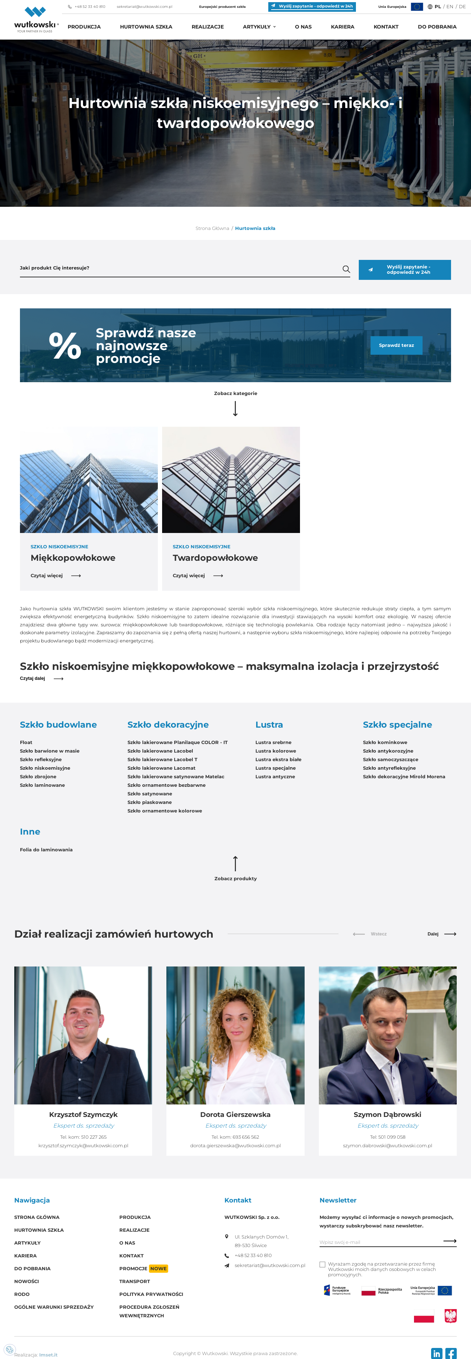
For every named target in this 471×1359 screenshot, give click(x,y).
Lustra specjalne (275, 768)
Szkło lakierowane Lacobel (160, 751)
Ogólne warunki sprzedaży (54, 1307)
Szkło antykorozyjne (388, 751)
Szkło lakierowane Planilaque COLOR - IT (178, 742)
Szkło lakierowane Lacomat (162, 768)
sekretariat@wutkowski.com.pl (141, 6)
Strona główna (36, 1217)
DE (462, 6)
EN (450, 6)
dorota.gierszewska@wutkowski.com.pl (235, 1145)
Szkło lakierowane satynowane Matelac (176, 776)
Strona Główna (212, 228)
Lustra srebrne (273, 742)
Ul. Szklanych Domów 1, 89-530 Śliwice (256, 1241)
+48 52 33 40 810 (86, 6)
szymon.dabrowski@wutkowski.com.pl (387, 1145)
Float (26, 742)
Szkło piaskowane (150, 802)
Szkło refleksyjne (41, 759)
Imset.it (48, 1355)
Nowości (26, 1281)
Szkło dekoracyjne (168, 725)
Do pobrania (437, 27)
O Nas (303, 27)
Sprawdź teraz (396, 345)
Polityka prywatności (151, 1294)
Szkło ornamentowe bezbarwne (167, 785)
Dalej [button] (442, 934)
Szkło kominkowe (385, 742)
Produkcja (84, 27)
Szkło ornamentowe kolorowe (165, 811)
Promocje (143, 1269)
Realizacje (208, 27)
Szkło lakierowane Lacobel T (162, 759)
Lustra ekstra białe (278, 759)
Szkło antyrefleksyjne (389, 768)
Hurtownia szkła (146, 27)
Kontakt (386, 27)
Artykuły (256, 27)
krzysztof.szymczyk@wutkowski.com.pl (83, 1145)
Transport (134, 1281)
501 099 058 (391, 1137)
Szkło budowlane (58, 725)
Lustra (269, 725)
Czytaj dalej (41, 678)
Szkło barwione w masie (49, 751)
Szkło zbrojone (38, 776)
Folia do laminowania (46, 849)
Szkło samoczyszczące (390, 759)
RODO (22, 1294)
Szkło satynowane (150, 793)
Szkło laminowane (42, 785)
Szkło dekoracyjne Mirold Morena (404, 776)
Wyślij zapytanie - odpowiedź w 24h (399, 269)
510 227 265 (94, 1137)
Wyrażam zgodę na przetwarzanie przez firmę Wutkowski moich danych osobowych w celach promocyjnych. (382, 1269)
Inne (30, 832)
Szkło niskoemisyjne (45, 768)
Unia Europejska (401, 6)
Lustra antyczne (275, 776)
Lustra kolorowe (275, 751)
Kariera (342, 27)
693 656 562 (246, 1137)
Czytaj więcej (56, 575)
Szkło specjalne (397, 725)
